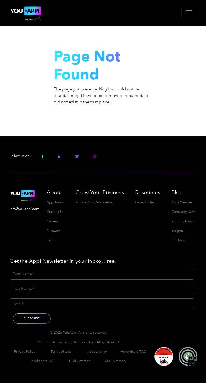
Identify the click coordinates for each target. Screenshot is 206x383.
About (54, 192)
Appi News (55, 202)
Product (177, 240)
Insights (177, 230)
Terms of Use (61, 351)
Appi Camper (181, 202)
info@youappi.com (24, 208)
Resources (147, 192)
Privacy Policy (24, 351)
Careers (53, 221)
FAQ (50, 240)
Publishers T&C (43, 361)
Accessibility (97, 351)
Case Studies (145, 202)
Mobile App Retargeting (94, 202)
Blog (177, 192)
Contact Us (55, 211)
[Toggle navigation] (188, 13)
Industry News (182, 221)
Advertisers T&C (133, 351)
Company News (183, 211)
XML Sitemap (115, 361)
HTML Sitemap (79, 361)
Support (53, 230)
